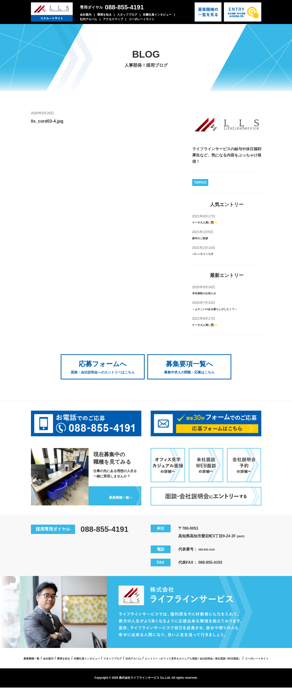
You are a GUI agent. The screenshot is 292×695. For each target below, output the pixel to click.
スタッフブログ (127, 14)
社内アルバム (88, 19)
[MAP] (242, 535)
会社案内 (85, 14)
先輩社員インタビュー (157, 14)
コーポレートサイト (142, 19)
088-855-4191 (124, 7)
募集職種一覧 (74, 657)
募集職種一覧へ (114, 495)
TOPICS (200, 182)
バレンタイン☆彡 (207, 254)
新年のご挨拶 (203, 238)
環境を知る (104, 14)
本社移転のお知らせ (209, 293)
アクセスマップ (113, 19)
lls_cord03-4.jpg (54, 120)
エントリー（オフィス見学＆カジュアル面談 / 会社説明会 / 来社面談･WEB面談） (127, 666)
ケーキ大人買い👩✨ (210, 222)
